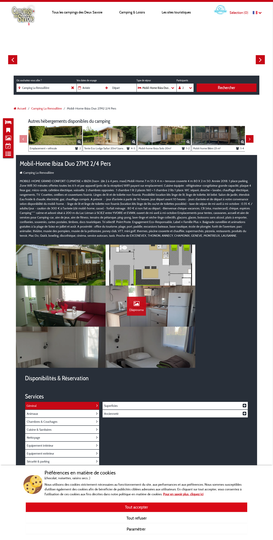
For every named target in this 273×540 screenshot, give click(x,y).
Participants (182, 80)
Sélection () (239, 12)
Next (260, 59)
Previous (12, 59)
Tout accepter (136, 507)
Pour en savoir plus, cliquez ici (183, 494)
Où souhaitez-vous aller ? (29, 80)
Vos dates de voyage (87, 80)
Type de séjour (143, 80)
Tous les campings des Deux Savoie (77, 12)
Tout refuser (136, 518)
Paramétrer (137, 529)
